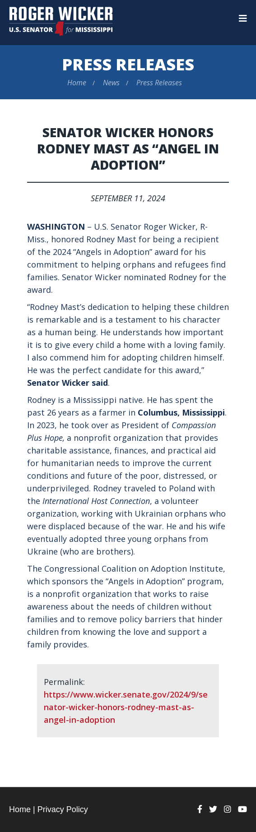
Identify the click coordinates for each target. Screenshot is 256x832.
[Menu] (243, 18)
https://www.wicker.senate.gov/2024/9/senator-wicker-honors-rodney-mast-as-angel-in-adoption (126, 707)
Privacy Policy (62, 809)
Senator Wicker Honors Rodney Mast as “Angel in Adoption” (128, 148)
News (111, 83)
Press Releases (128, 64)
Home (76, 83)
